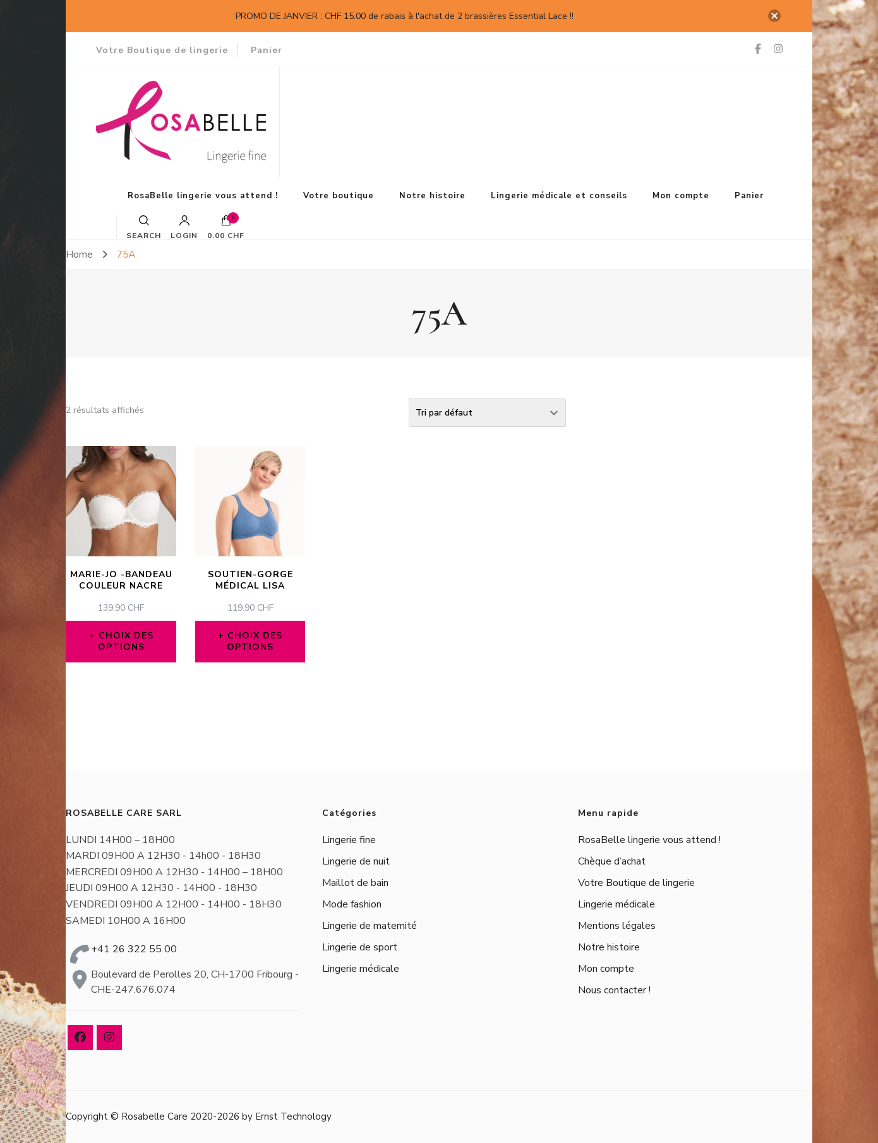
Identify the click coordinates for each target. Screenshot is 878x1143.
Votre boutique (338, 195)
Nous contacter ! (614, 990)
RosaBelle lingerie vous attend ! (203, 195)
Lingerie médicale (360, 969)
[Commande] (487, 412)
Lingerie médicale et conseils (559, 195)
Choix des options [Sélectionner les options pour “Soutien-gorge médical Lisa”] (254, 641)
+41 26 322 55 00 (134, 949)
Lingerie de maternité (369, 926)
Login (184, 227)
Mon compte (680, 195)
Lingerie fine (349, 840)
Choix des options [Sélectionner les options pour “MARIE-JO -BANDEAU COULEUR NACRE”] (125, 641)
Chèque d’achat (612, 861)
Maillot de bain (355, 883)
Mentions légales (617, 926)
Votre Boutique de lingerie (162, 50)
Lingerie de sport (359, 947)
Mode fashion (352, 904)
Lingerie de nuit (356, 861)
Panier (266, 50)
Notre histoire (432, 195)
